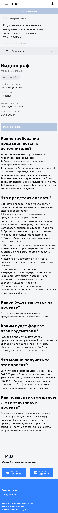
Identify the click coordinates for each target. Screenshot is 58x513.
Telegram (9, 494)
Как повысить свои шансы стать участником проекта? (28, 402)
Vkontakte (10, 490)
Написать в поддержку (13, 506)
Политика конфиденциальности (17, 503)
